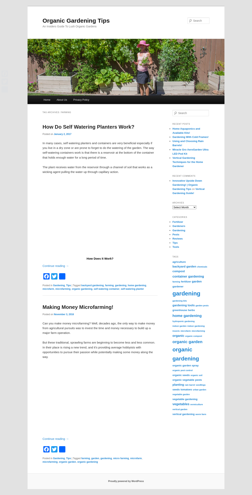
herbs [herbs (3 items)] (191, 310)
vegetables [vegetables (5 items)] (180, 404)
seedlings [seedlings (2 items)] (201, 385)
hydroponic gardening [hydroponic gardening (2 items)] (183, 321)
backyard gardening (92, 285)
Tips (68, 285)
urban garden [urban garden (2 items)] (199, 389)
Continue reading (56, 265)
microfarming (62, 289)
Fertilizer (177, 221)
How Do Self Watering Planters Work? (88, 127)
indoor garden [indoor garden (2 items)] (179, 326)
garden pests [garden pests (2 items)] (201, 305)
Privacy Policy (81, 99)
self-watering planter (132, 289)
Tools (175, 246)
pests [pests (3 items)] (198, 379)
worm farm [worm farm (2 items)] (200, 414)
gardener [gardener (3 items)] (177, 286)
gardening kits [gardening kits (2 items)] (179, 301)
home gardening (137, 285)
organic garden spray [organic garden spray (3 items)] (185, 365)
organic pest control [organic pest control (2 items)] (182, 370)
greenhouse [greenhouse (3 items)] (179, 310)
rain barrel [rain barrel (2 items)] (190, 385)
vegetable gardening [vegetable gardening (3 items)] (184, 399)
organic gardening (82, 289)
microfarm (48, 289)
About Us (62, 99)
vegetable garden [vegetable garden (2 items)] (181, 394)
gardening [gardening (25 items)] (186, 293)
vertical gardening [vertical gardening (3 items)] (183, 414)
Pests (175, 234)
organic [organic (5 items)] (178, 336)
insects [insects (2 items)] (176, 331)
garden (95, 458)
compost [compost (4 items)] (178, 271)
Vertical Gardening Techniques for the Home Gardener (187, 162)
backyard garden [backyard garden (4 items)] (184, 266)
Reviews (177, 238)
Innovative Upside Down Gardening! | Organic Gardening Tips (187, 184)
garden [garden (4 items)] (197, 281)
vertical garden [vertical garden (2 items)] (179, 409)
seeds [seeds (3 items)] (176, 389)
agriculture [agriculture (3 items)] (179, 261)
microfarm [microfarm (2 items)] (186, 331)
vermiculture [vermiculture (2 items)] (196, 404)
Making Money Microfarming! (78, 307)
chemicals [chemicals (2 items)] (202, 267)
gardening (120, 285)
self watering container (107, 289)
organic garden (67, 462)
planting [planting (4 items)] (178, 384)
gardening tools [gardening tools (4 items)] (183, 305)
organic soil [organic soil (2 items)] (196, 375)
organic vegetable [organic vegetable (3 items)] (183, 379)
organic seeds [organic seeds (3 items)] (181, 375)
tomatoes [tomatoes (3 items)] (186, 389)
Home (47, 99)
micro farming (121, 458)
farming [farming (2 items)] (176, 281)
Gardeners (178, 226)
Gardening (59, 285)
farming (109, 285)
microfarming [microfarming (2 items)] (198, 331)
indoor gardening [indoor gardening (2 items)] (196, 326)
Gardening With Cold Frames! (190, 137)
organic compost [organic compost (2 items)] (193, 336)
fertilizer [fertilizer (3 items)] (186, 281)
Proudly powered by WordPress (126, 481)
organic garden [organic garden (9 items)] (187, 341)
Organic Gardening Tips (76, 20)
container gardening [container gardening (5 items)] (188, 276)
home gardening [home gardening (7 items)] (187, 316)
